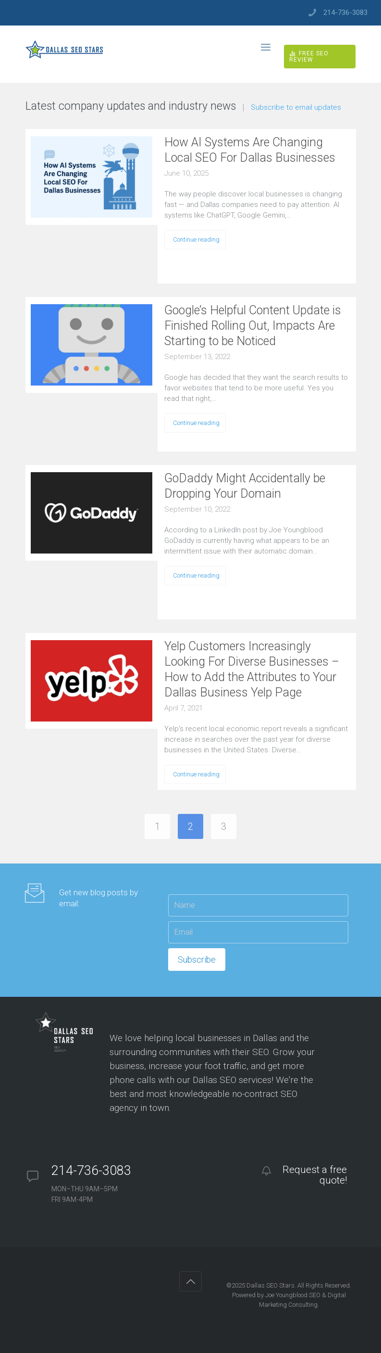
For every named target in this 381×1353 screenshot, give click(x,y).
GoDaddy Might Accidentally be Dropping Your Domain (244, 486)
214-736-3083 (345, 13)
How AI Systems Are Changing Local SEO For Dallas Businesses (249, 150)
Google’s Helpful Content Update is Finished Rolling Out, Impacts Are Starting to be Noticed (252, 325)
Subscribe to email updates (296, 107)
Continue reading (196, 239)
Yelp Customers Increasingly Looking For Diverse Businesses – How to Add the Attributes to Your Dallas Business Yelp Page (251, 669)
